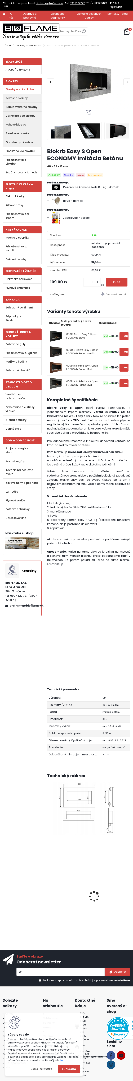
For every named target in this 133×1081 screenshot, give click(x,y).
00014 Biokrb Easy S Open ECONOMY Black (81, 336)
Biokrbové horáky (17, 133)
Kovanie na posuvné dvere (19, 472)
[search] (84, 32)
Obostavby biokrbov (19, 142)
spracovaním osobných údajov (77, 980)
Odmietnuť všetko (41, 1069)
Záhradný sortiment (19, 307)
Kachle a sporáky (17, 237)
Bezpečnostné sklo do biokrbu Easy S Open (64, 900)
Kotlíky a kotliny (16, 361)
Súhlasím (69, 1069)
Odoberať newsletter (38, 962)
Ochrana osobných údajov (89, 16)
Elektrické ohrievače (19, 279)
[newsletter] (117, 972)
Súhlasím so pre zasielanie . (86, 980)
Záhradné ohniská (18, 370)
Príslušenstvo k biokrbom (16, 162)
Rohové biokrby (16, 124)
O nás (11, 16)
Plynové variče (15, 500)
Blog (125, 14)
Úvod (8, 45)
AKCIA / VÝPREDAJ (18, 69)
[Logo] (31, 31)
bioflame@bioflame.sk (49, 3)
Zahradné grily (15, 344)
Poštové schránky (18, 509)
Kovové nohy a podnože (22, 483)
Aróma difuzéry (16, 420)
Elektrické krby (15, 196)
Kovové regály (15, 461)
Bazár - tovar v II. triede (21, 172)
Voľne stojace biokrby (20, 116)
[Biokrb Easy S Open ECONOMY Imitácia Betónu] (88, 81)
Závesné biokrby (17, 98)
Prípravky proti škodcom (15, 318)
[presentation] (50, 81)
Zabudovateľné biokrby (21, 107)
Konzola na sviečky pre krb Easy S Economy (109, 900)
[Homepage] (4, 14)
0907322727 (77, 3)
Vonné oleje (13, 429)
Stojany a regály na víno (19, 450)
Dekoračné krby (16, 259)
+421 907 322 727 (85, 1051)
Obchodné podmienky (58, 16)
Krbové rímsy (14, 205)
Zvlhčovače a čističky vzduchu (20, 409)
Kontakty (113, 14)
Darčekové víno (16, 518)
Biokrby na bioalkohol (29, 45)
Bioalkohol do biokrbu (20, 151)
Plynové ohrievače (18, 288)
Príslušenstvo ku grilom (21, 353)
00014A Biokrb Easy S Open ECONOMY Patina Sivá (82, 383)
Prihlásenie (100, 2)
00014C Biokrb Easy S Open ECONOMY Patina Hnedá (82, 351)
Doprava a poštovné (30, 16)
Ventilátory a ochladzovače (15, 396)
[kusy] (92, 282)
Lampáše (12, 491)
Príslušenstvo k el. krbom (17, 216)
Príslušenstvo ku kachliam (17, 248)
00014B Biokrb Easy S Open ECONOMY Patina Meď (82, 367)
